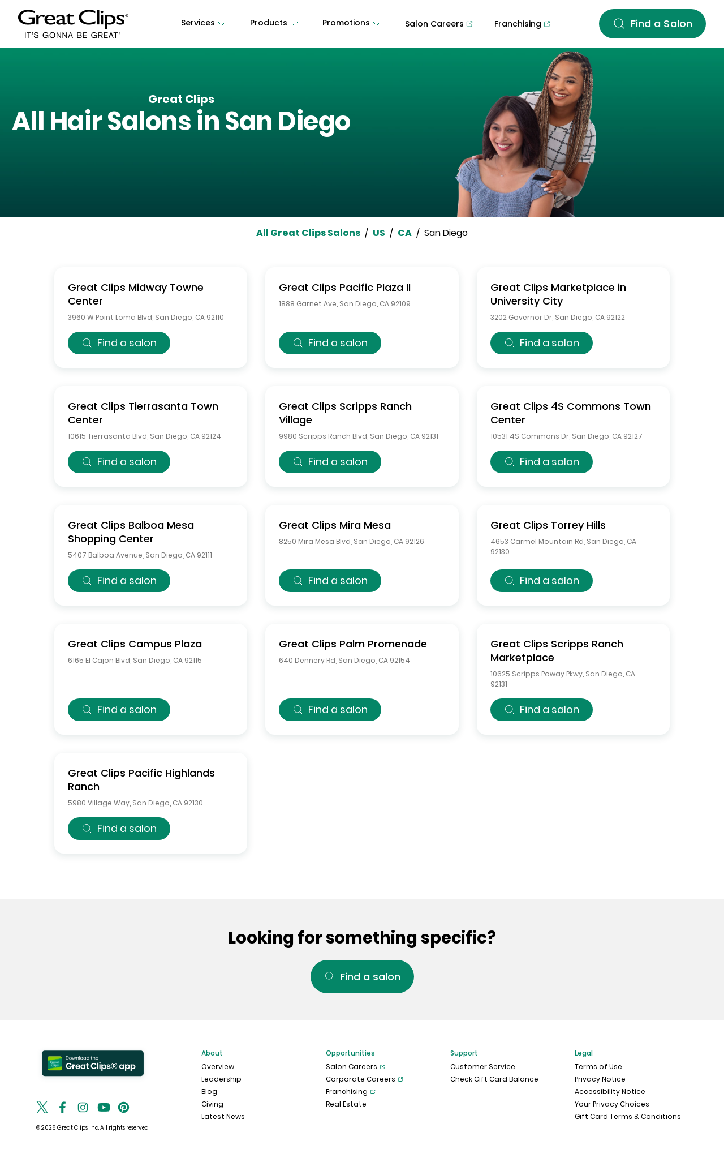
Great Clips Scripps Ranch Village (345, 413)
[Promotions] (353, 24)
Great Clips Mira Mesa (335, 525)
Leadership (221, 1079)
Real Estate (346, 1104)
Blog (209, 1091)
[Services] (205, 24)
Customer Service (482, 1066)
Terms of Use (598, 1066)
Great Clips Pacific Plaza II (345, 287)
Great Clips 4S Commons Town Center (570, 413)
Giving (212, 1104)
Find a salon (119, 343)
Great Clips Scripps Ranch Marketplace (556, 650)
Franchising (351, 1092)
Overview (217, 1066)
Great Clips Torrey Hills (548, 525)
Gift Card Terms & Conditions (628, 1116)
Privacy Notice (600, 1079)
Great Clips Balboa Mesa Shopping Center (131, 532)
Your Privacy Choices (612, 1104)
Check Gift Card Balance (494, 1079)
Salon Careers (355, 1067)
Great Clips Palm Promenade (353, 644)
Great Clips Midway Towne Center (136, 294)
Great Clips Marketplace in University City (558, 294)
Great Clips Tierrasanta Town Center (143, 413)
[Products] (275, 24)
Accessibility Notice (610, 1091)
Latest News (223, 1116)
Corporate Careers (364, 1079)
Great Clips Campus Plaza (135, 644)
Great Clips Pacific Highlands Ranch (141, 780)
